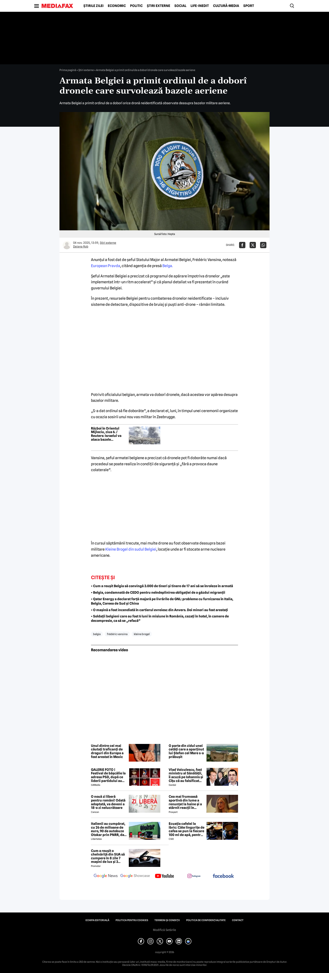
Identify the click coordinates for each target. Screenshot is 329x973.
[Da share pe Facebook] (242, 245)
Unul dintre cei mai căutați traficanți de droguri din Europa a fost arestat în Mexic (107, 751)
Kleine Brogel (142, 634)
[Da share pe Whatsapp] (263, 245)
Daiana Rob (80, 246)
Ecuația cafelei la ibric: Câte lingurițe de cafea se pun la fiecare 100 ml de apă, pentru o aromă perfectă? (186, 829)
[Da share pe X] (253, 245)
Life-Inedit (200, 6)
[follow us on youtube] (164, 876)
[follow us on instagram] (194, 876)
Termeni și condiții (167, 920)
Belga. (167, 266)
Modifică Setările (164, 930)
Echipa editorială (97, 920)
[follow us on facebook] (223, 876)
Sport (248, 6)
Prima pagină (67, 70)
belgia (97, 634)
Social (180, 6)
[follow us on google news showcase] (135, 876)
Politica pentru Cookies (132, 920)
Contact (237, 920)
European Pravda (105, 266)
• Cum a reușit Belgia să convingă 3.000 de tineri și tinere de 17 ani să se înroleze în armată (162, 586)
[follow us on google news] (105, 876)
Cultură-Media (226, 6)
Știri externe (158, 6)
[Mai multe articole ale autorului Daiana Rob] (67, 245)
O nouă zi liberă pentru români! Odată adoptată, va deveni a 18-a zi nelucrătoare (108, 802)
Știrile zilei (93, 6)
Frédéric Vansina (117, 634)
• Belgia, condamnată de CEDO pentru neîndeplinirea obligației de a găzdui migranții (158, 593)
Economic (117, 6)
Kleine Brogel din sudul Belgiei (130, 549)
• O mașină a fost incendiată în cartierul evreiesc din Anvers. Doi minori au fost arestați (159, 610)
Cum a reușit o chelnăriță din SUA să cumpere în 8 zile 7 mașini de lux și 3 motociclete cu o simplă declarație (108, 856)
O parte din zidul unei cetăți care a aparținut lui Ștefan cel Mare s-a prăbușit (186, 751)
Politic (136, 6)
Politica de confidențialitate (206, 920)
